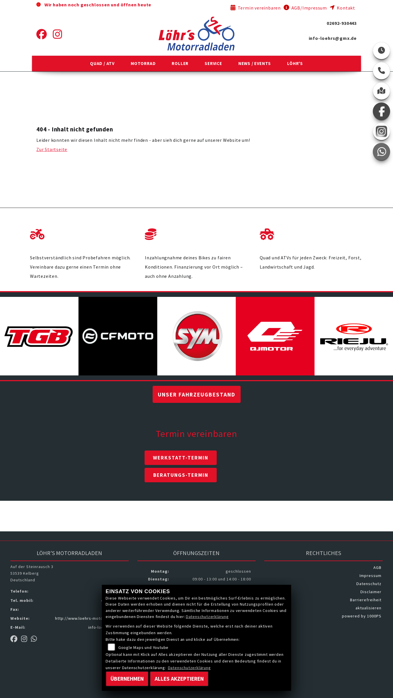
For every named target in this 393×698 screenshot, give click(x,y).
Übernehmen (127, 678)
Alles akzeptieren (179, 678)
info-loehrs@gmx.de (333, 38)
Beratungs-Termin (180, 475)
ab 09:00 (161, 5)
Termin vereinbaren (256, 8)
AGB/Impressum (305, 8)
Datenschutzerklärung (207, 616)
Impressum (370, 575)
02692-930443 (342, 23)
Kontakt (342, 8)
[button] (102, 63)
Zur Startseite (51, 149)
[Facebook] (41, 34)
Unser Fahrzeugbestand (196, 394)
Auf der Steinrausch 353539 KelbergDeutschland (31, 573)
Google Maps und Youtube (143, 647)
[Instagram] (57, 34)
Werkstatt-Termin (180, 458)
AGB (377, 567)
